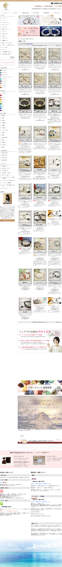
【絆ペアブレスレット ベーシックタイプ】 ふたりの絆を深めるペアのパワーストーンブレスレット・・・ (54, 144)
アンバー (3, 87)
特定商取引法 (36, 0)
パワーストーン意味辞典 (6, 182)
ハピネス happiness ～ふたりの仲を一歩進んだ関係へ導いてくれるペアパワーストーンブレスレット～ (25, 144)
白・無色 (3, 93)
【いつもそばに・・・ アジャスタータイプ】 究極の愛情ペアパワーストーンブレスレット (25, 201)
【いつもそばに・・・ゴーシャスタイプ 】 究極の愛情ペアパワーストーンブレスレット (25, 228)
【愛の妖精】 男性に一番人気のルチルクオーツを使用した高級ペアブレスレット (39, 174)
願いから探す (36, 12)
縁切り (3, 147)
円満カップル (31, 38)
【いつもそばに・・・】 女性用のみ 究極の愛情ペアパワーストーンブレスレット (54, 219)
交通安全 (3, 142)
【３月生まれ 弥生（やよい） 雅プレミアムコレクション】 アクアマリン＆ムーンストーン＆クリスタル (25, 115)
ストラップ (4, 31)
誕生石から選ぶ (26, 12)
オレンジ (3, 99)
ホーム (5, 12)
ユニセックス (4, 26)
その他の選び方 (46, 12)
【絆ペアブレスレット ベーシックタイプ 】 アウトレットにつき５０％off (54, 286)
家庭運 (3, 125)
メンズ (3, 20)
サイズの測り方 (5, 170)
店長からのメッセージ (6, 168)
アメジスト (4, 81)
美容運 (3, 132)
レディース (4, 17)
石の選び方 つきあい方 (6, 172)
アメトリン (4, 83)
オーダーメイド (5, 24)
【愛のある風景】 (40, 227)
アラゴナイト (4, 85)
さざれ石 (3, 35)
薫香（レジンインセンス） (7, 42)
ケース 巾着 (4, 47)
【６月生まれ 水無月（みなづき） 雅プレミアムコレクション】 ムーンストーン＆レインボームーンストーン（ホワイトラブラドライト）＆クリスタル (40, 116)
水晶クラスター (5, 33)
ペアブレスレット (5, 22)
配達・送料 (42, 0)
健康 (3, 135)
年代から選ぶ (4, 157)
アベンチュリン (5, 74)
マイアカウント (58, 0)
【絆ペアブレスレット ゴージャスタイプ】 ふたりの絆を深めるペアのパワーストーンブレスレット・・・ (25, 174)
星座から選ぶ (4, 155)
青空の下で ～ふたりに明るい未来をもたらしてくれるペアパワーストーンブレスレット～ (54, 255)
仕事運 (3, 120)
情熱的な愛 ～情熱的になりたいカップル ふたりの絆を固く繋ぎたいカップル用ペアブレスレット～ (54, 115)
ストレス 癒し (5, 130)
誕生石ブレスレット (6, 29)
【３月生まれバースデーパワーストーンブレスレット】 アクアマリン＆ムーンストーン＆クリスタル (40, 66)
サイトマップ (4, 188)
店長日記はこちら (7, 220)
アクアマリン (4, 72)
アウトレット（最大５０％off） (8, 45)
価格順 (29, 43)
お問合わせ (53, 0)
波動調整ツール (5, 40)
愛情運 (3, 115)
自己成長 (3, 127)
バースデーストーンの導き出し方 (8, 180)
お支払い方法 (47, 0)
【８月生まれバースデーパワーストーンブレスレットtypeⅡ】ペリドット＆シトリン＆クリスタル (40, 90)
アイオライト (4, 70)
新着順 (31, 43)
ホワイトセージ (5, 38)
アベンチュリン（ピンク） (7, 76)
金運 (3, 118)
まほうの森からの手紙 (6, 54)
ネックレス (4, 49)
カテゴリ (15, 12)
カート (32, 0)
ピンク (3, 97)
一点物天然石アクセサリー (7, 51)
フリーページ (56, 12)
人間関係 (3, 122)
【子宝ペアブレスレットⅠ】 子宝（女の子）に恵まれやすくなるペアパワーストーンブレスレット (39, 144)
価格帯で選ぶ (4, 160)
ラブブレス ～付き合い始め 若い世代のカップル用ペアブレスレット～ (40, 255)
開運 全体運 (4, 137)
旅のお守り (4, 144)
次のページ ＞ (58, 45)
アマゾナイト (4, 78)
